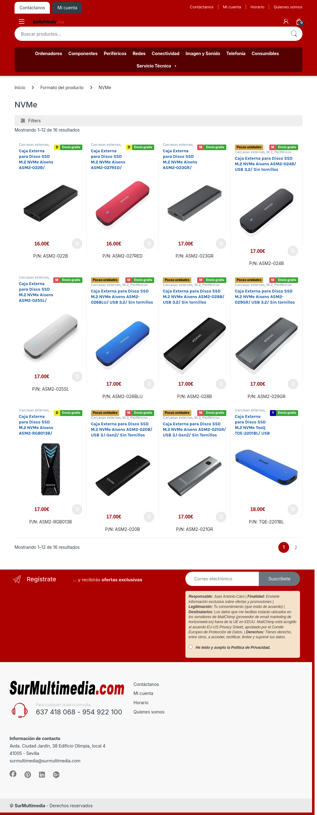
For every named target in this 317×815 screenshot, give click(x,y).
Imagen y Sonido (203, 53)
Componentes (83, 53)
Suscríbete (279, 578)
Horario (257, 6)
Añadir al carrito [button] (77, 243)
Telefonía (235, 53)
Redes (138, 53)
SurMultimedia (30, 805)
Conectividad (165, 53)
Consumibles (265, 53)
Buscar (293, 34)
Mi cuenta (232, 6)
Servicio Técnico (157, 66)
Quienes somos (288, 6)
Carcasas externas (34, 144)
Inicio (20, 87)
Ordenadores (48, 53)
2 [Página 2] (295, 547)
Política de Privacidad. (251, 647)
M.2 (270, 152)
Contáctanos (201, 6)
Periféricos (115, 53)
